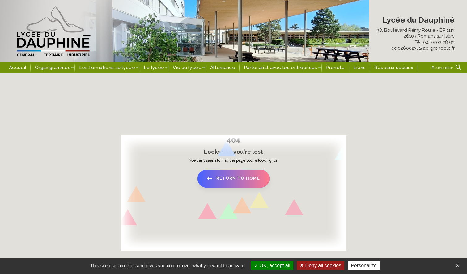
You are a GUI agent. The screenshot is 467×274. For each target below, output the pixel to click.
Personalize (364, 265)
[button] (446, 67)
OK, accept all (272, 265)
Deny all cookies (320, 265)
